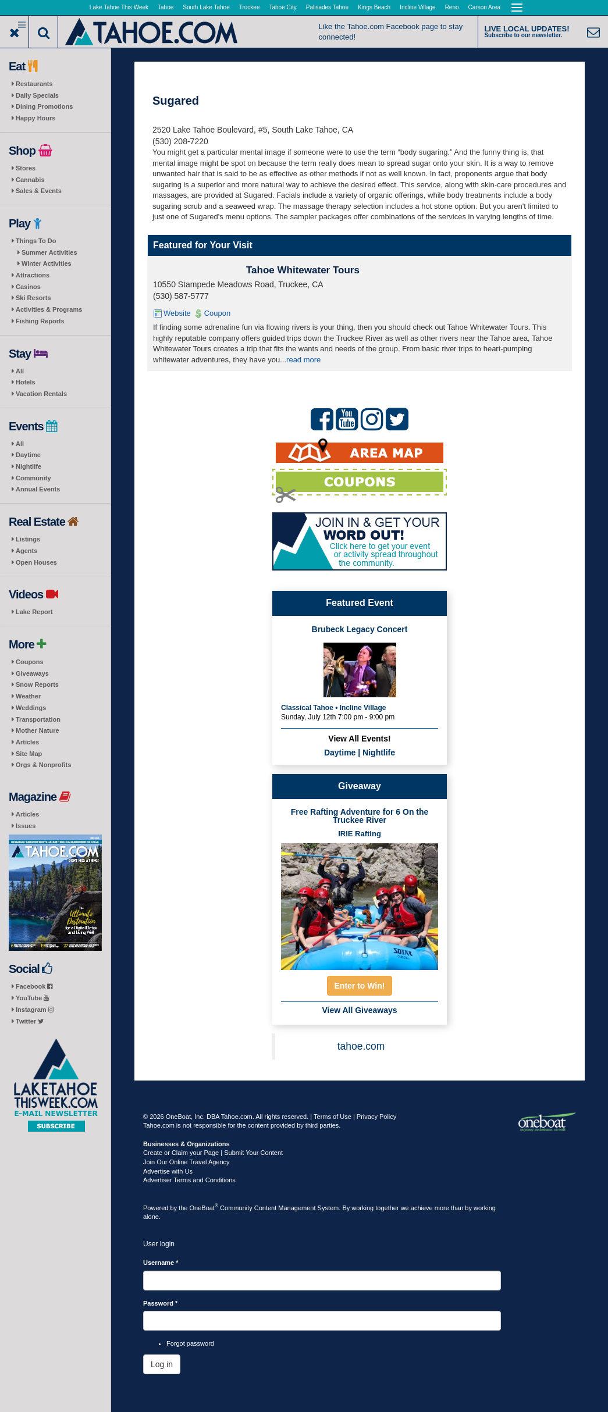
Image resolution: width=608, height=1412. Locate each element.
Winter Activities (47, 263)
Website (177, 313)
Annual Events (38, 489)
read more (303, 359)
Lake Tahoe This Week (119, 7)
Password (160, 1303)
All (20, 371)
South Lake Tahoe (206, 7)
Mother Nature (37, 730)
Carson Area (484, 7)
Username (161, 1262)
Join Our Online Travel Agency (186, 1161)
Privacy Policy (376, 1116)
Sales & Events (39, 190)
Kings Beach (374, 7)
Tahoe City (283, 7)
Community (33, 478)
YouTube (32, 997)
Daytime (28, 454)
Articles (27, 742)
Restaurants (34, 83)
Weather (28, 696)
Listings (28, 539)
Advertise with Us (168, 1171)
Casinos (28, 286)
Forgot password (190, 1343)
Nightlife (28, 466)
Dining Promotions (44, 106)
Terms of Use (332, 1116)
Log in (162, 1364)
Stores (25, 168)
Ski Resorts (33, 297)
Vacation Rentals (41, 393)
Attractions (32, 275)
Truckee (249, 7)
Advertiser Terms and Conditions (189, 1179)
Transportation (38, 719)
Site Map (29, 753)
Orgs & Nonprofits (43, 764)
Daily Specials (37, 95)
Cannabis (30, 179)
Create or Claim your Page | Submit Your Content (213, 1152)
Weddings (31, 707)
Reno (452, 7)
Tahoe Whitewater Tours (303, 270)
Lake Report (34, 611)
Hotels (25, 382)
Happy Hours (35, 118)
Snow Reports (37, 684)
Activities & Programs (49, 309)
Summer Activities (49, 252)
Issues (25, 825)
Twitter (30, 1021)
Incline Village (418, 7)
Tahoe (165, 7)
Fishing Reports (40, 321)
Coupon (217, 313)
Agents (26, 550)
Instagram (35, 1009)
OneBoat (204, 1207)
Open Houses (36, 562)
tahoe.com (361, 1046)
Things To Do (36, 240)
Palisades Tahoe (327, 7)
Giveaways (32, 673)
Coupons (30, 661)
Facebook (34, 986)
